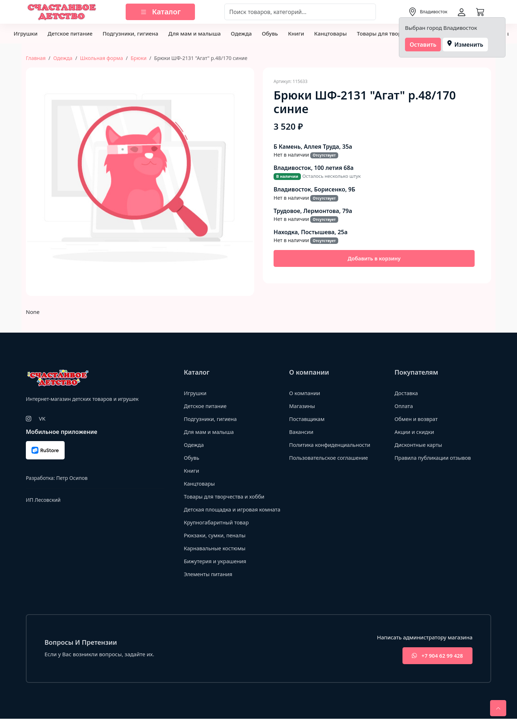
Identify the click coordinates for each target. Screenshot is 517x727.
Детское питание (69, 33)
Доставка (407, 393)
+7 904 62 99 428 (436, 664)
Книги (296, 33)
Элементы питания (209, 581)
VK (42, 418)
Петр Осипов (71, 477)
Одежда (241, 33)
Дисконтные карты (419, 444)
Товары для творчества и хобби (225, 496)
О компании (305, 393)
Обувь (270, 33)
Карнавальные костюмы (215, 556)
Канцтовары (330, 33)
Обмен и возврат (417, 418)
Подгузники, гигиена (130, 33)
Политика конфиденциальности (331, 444)
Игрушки (25, 33)
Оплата (404, 405)
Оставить (423, 44)
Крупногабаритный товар (217, 530)
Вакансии (301, 431)
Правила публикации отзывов (434, 457)
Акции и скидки (415, 431)
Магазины (302, 405)
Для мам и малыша (194, 33)
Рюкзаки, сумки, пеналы (215, 543)
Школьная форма (101, 58)
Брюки (138, 58)
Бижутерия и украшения (216, 569)
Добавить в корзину (374, 258)
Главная (36, 58)
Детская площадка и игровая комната (222, 513)
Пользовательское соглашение (329, 457)
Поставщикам (307, 418)
